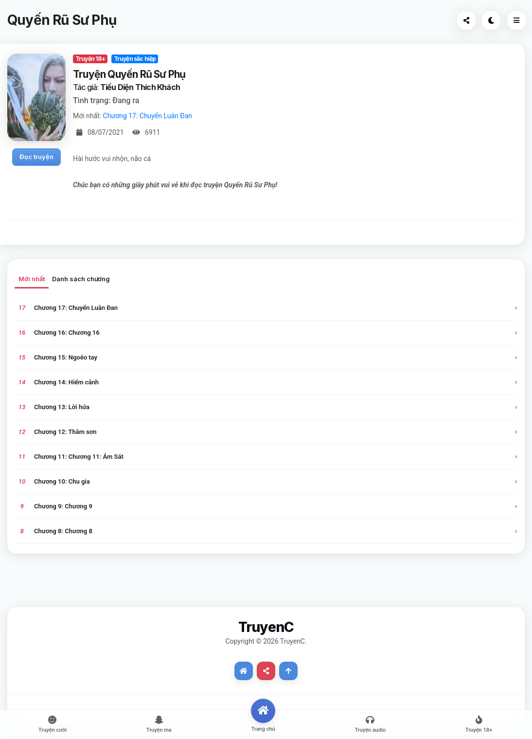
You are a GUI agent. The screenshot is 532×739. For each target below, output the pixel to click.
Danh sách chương (81, 279)
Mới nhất (31, 279)
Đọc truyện (36, 157)
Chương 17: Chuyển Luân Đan (147, 116)
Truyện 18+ (90, 58)
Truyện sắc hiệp (135, 58)
